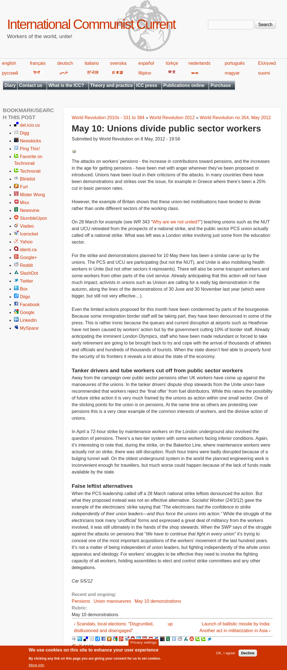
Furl (24, 186)
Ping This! (30, 148)
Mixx (24, 202)
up (170, 624)
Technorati (30, 171)
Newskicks (30, 140)
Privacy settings (143, 645)
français (38, 63)
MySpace (29, 328)
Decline (247, 655)
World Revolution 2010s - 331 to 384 (108, 117)
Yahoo (26, 241)
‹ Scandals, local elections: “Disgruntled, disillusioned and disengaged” (114, 627)
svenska (118, 63)
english (9, 63)
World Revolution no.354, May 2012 (235, 117)
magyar (232, 73)
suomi (264, 73)
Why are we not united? (176, 222)
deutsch (65, 63)
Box (24, 289)
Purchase (220, 85)
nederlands (199, 63)
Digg (24, 133)
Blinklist (27, 179)
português (235, 63)
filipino (144, 73)
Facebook (30, 304)
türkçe (172, 63)
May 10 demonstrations (158, 601)
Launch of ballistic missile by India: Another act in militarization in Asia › (235, 627)
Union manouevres (112, 601)
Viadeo (27, 226)
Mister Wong (32, 194)
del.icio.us (30, 125)
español (146, 63)
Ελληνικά (267, 63)
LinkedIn (28, 320)
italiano (92, 63)
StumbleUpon (33, 218)
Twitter (26, 281)
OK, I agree (225, 655)
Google (27, 312)
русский (10, 73)
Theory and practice (111, 85)
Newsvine (29, 210)
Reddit (26, 265)
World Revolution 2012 (172, 117)
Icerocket (29, 234)
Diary (10, 85)
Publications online (184, 85)
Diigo (25, 296)
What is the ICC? (66, 85)
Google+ (28, 257)
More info (36, 667)
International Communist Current (91, 24)
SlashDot (29, 273)
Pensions (81, 601)
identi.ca (28, 249)
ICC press (146, 85)
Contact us (30, 85)
